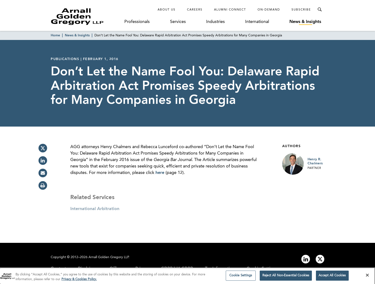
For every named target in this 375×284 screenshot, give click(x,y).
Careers (195, 9)
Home (55, 35)
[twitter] (43, 148)
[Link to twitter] (320, 259)
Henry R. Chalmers (315, 161)
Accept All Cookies (332, 276)
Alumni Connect (230, 9)
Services (178, 22)
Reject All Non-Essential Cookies (285, 276)
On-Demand (269, 9)
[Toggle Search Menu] (319, 9)
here (159, 173)
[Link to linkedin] (305, 259)
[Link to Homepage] (86, 16)
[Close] (367, 276)
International (257, 22)
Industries (215, 22)
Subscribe (301, 9)
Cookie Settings (240, 276)
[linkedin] (43, 160)
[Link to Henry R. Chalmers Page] (293, 164)
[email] (43, 173)
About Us (167, 9)
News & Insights (305, 22)
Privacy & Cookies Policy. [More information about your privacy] (79, 280)
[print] (43, 185)
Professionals (137, 22)
